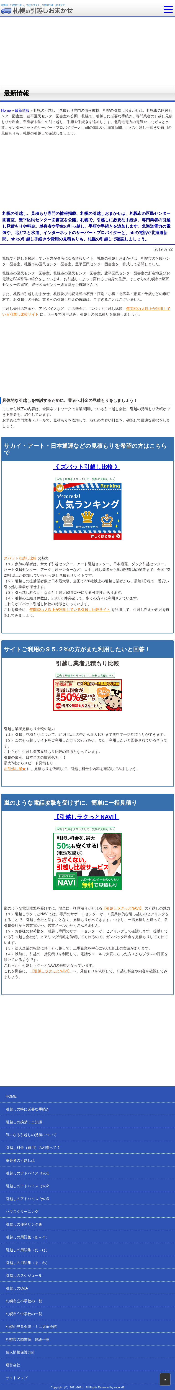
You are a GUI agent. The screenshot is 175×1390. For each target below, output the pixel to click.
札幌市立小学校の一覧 (24, 1301)
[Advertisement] (87, 174)
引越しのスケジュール (24, 1275)
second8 (119, 1387)
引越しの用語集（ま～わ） (27, 1263)
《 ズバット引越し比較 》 (86, 467)
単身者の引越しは (20, 1160)
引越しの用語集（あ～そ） (27, 1237)
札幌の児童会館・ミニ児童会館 (31, 1327)
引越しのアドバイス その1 (27, 1173)
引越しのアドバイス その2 (27, 1186)
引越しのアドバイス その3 (27, 1199)
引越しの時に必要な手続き (27, 1109)
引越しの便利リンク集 (24, 1224)
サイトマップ (17, 1378)
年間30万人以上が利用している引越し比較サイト (69, 610)
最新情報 (22, 110)
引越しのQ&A (17, 1288)
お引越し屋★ (15, 769)
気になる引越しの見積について (31, 1135)
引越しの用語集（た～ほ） (27, 1250)
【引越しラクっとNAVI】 (86, 817)
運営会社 (13, 1365)
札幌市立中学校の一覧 (24, 1314)
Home (6, 110)
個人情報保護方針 (20, 1352)
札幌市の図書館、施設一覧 (27, 1339)
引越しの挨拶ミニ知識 (24, 1122)
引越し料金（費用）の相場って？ (33, 1148)
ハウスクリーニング (22, 1211)
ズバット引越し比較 (20, 558)
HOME (11, 1096)
